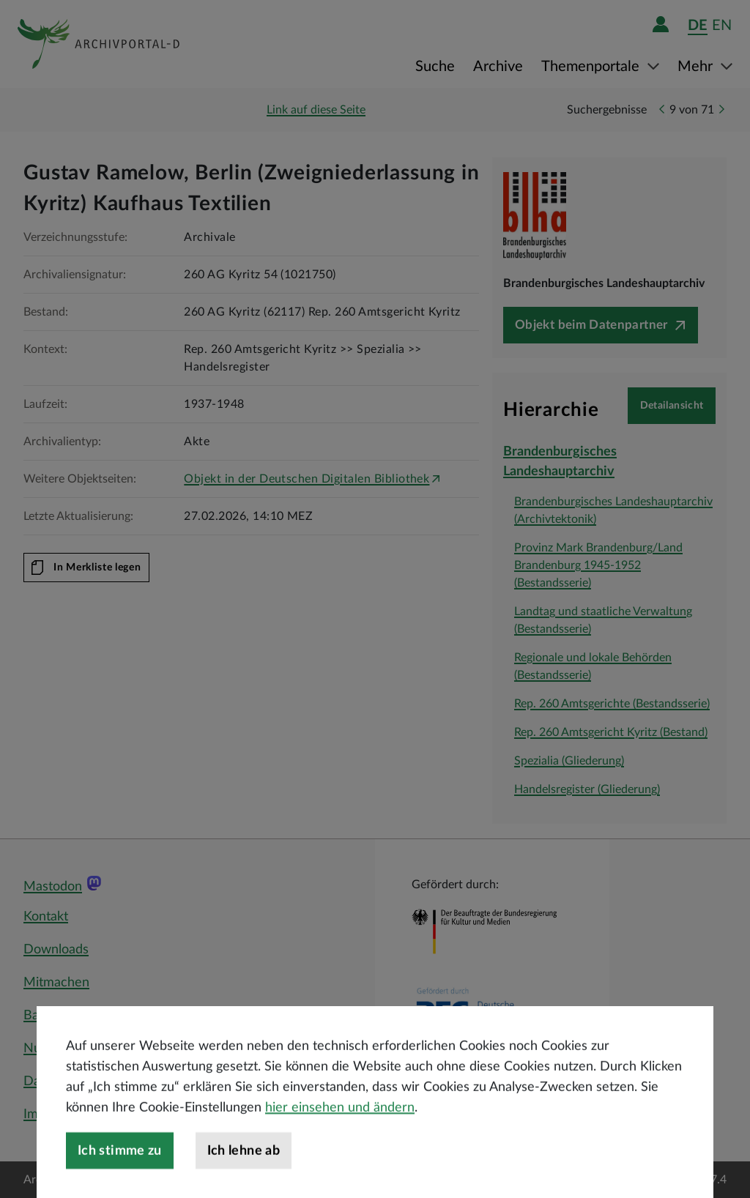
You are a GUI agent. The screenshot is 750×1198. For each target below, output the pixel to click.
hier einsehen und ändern (340, 1145)
